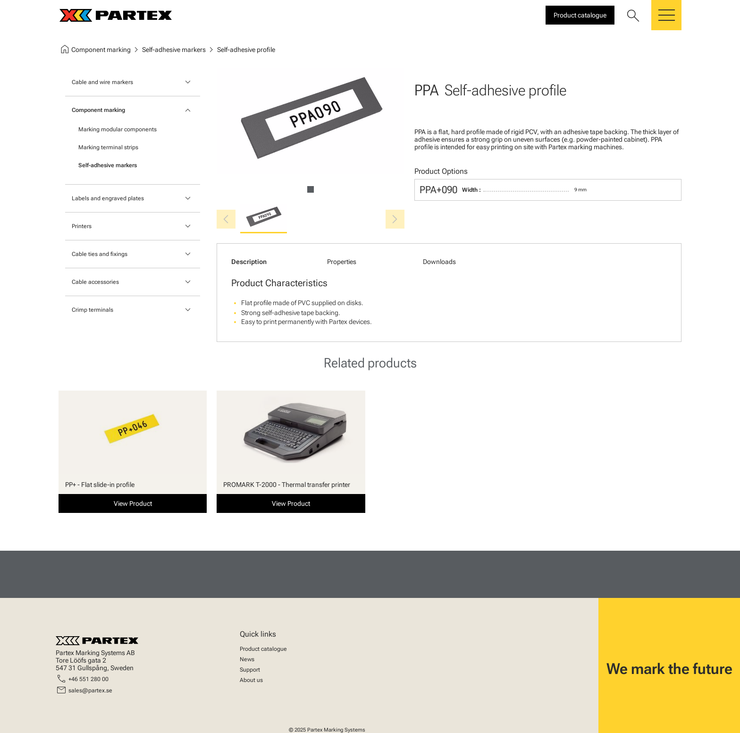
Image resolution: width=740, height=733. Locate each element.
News (247, 659)
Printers (82, 226)
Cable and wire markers (102, 82)
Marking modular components (117, 129)
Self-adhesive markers (107, 165)
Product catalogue (263, 649)
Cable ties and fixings (99, 254)
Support (250, 669)
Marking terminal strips (108, 147)
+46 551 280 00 (88, 679)
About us (251, 680)
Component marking (98, 110)
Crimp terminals (92, 310)
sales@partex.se (90, 690)
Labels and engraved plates (108, 198)
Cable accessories (95, 282)
